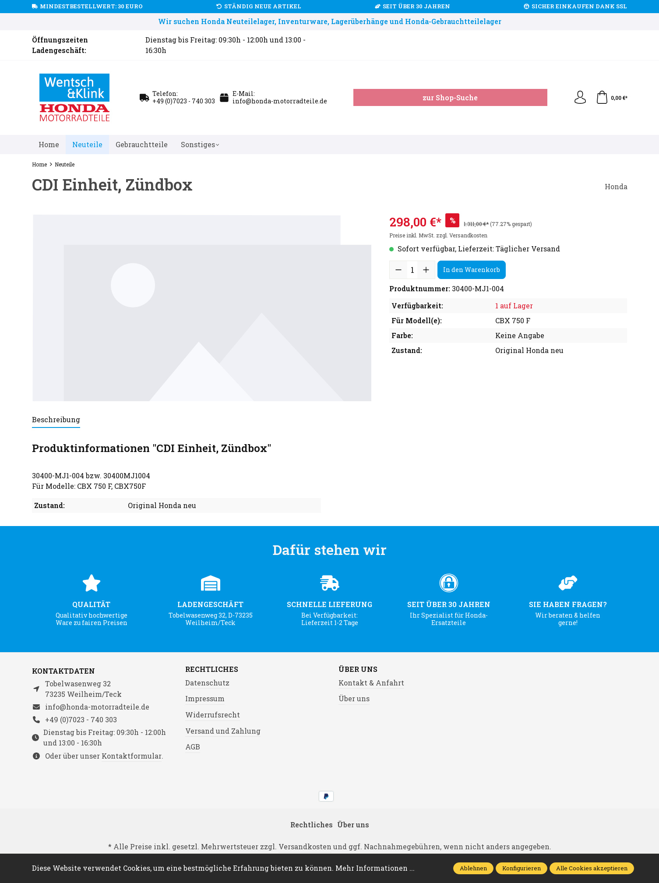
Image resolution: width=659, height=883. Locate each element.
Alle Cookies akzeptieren (591, 868)
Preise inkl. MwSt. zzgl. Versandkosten (438, 235)
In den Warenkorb (471, 269)
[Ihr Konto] (580, 98)
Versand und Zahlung (223, 730)
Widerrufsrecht (212, 714)
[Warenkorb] (611, 98)
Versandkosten (304, 846)
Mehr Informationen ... (375, 867)
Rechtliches (211, 669)
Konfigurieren (521, 868)
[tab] (56, 420)
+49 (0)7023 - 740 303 (183, 101)
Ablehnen (473, 868)
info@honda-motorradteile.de (280, 101)
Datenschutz (207, 682)
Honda (616, 186)
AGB (192, 746)
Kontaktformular (132, 755)
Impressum (205, 698)
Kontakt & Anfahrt (371, 682)
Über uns (357, 669)
